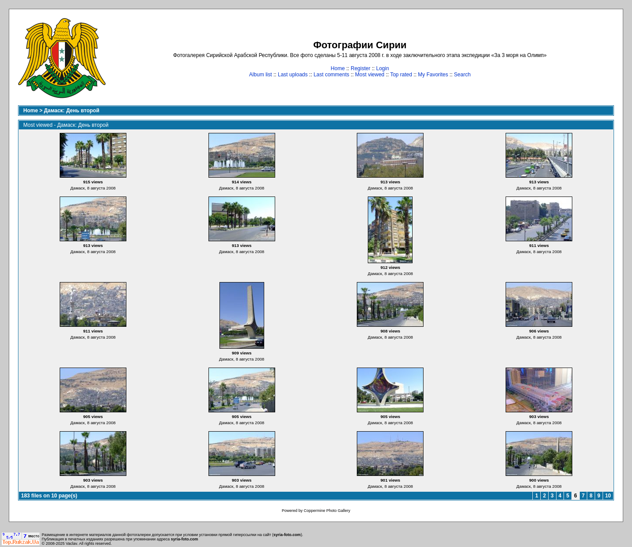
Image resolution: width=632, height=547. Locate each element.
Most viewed (369, 75)
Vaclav (71, 543)
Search (462, 75)
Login (382, 68)
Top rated (401, 75)
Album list (260, 75)
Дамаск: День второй (71, 110)
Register (360, 68)
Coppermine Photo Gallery (327, 510)
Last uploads (293, 75)
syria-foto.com (287, 535)
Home (338, 68)
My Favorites (433, 75)
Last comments (331, 75)
